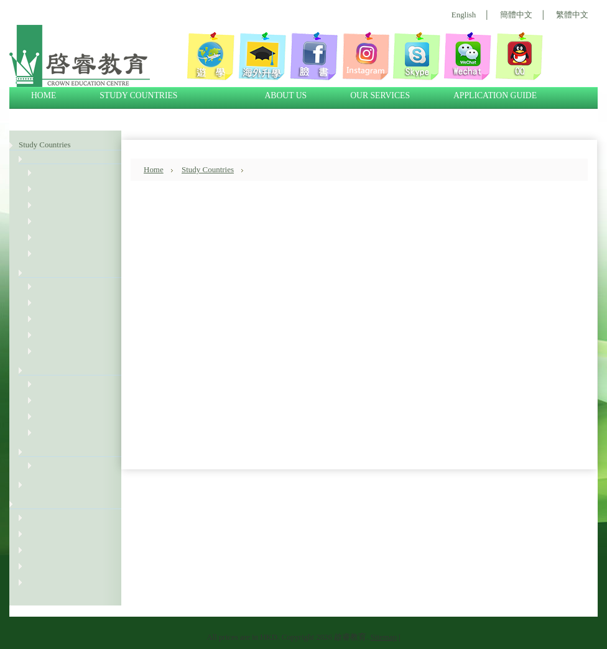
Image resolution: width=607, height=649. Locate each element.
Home (154, 169)
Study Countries (45, 144)
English (464, 14)
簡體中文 (516, 14)
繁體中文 (572, 14)
